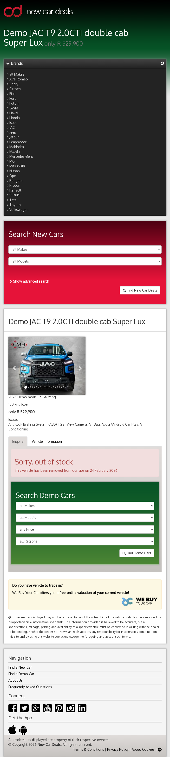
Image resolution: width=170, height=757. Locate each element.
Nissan (14, 171)
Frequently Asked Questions (30, 687)
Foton (14, 103)
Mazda (14, 152)
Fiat (12, 94)
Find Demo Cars (137, 553)
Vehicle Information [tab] (47, 441)
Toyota (15, 205)
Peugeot (16, 181)
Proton (14, 185)
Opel (13, 176)
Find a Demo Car (21, 674)
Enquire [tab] (18, 441)
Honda (14, 118)
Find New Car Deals (140, 290)
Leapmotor (17, 142)
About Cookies (143, 749)
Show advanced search (29, 281)
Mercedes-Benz (21, 156)
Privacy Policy (118, 749)
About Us (15, 680)
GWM (13, 108)
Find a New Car (20, 667)
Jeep (12, 132)
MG (12, 161)
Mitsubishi (17, 166)
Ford (12, 98)
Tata (13, 200)
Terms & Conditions (88, 749)
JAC (12, 127)
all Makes (16, 74)
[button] (14, 366)
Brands (14, 63)
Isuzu (13, 123)
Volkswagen (18, 209)
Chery (13, 84)
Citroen (15, 89)
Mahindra (16, 147)
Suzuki (14, 195)
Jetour (14, 137)
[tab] (85, 63)
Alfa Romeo (18, 79)
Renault (15, 190)
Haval (13, 113)
